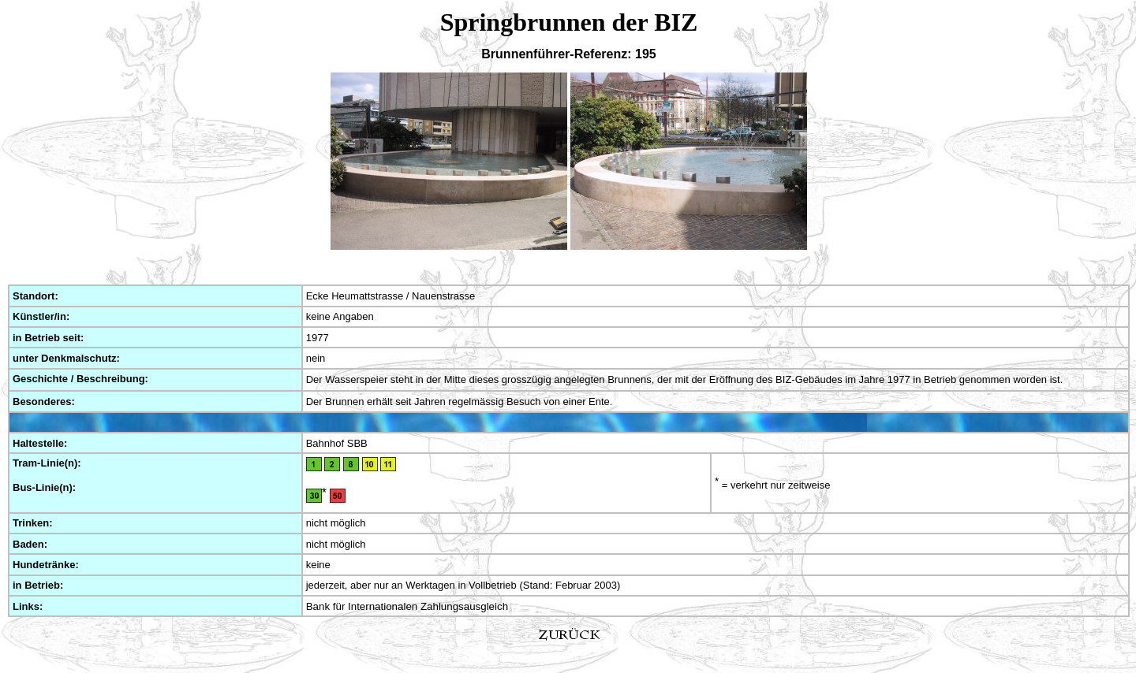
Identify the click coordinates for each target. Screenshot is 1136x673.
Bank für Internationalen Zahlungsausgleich (407, 606)
